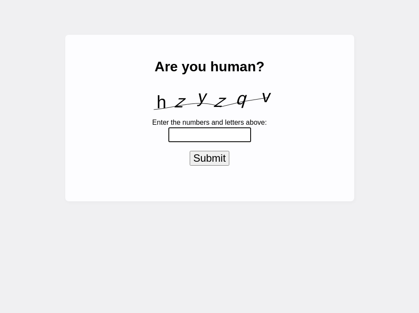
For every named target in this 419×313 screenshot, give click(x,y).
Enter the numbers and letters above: (209, 122)
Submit (209, 160)
